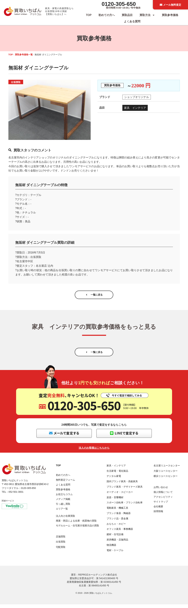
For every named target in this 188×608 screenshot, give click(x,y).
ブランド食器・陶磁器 (119, 516)
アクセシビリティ (163, 500)
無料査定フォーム (65, 483)
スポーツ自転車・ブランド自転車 (125, 506)
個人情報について (163, 495)
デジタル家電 (114, 479)
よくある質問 (132, 21)
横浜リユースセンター (166, 479)
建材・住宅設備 (115, 538)
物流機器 (111, 548)
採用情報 (158, 514)
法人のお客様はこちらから (94, 451)
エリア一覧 (62, 512)
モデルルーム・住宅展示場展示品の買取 (77, 529)
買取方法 (147, 15)
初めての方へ (106, 15)
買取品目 (127, 15)
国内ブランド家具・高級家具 (122, 485)
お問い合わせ (161, 490)
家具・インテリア (116, 469)
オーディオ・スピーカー (120, 495)
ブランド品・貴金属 (117, 522)
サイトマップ (161, 505)
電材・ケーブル (115, 553)
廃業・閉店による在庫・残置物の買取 (76, 524)
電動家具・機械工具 (117, 511)
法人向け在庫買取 (65, 519)
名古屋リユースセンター (167, 469)
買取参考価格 (170, 15)
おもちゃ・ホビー (116, 527)
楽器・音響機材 (115, 501)
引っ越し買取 (63, 507)
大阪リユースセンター (166, 474)
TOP (89, 15)
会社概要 (158, 510)
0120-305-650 (119, 4)
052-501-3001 (16, 495)
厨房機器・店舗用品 (117, 543)
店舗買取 (60, 540)
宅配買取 (60, 550)
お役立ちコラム (64, 497)
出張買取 (60, 545)
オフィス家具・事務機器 (120, 532)
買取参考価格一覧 (24, 54)
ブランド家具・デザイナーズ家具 (125, 490)
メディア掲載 (63, 502)
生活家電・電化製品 (117, 474)
